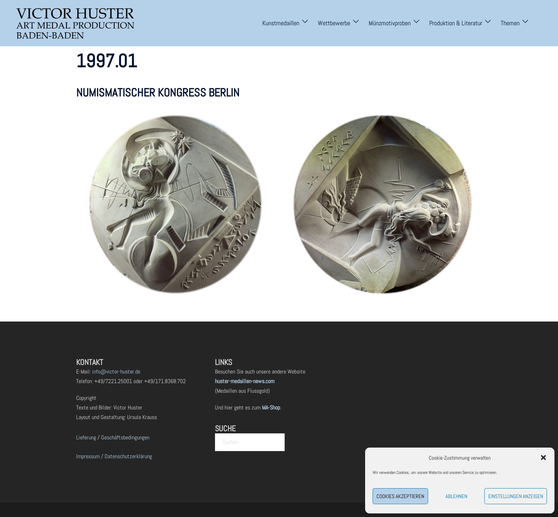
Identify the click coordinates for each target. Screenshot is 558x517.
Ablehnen (456, 496)
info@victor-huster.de (115, 371)
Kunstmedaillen (280, 23)
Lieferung (86, 437)
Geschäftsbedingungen (125, 437)
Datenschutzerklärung (128, 456)
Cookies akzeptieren (400, 496)
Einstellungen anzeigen (515, 496)
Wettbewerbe (334, 23)
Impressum (88, 456)
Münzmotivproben (390, 23)
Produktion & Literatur (455, 23)
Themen (510, 23)
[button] (543, 457)
